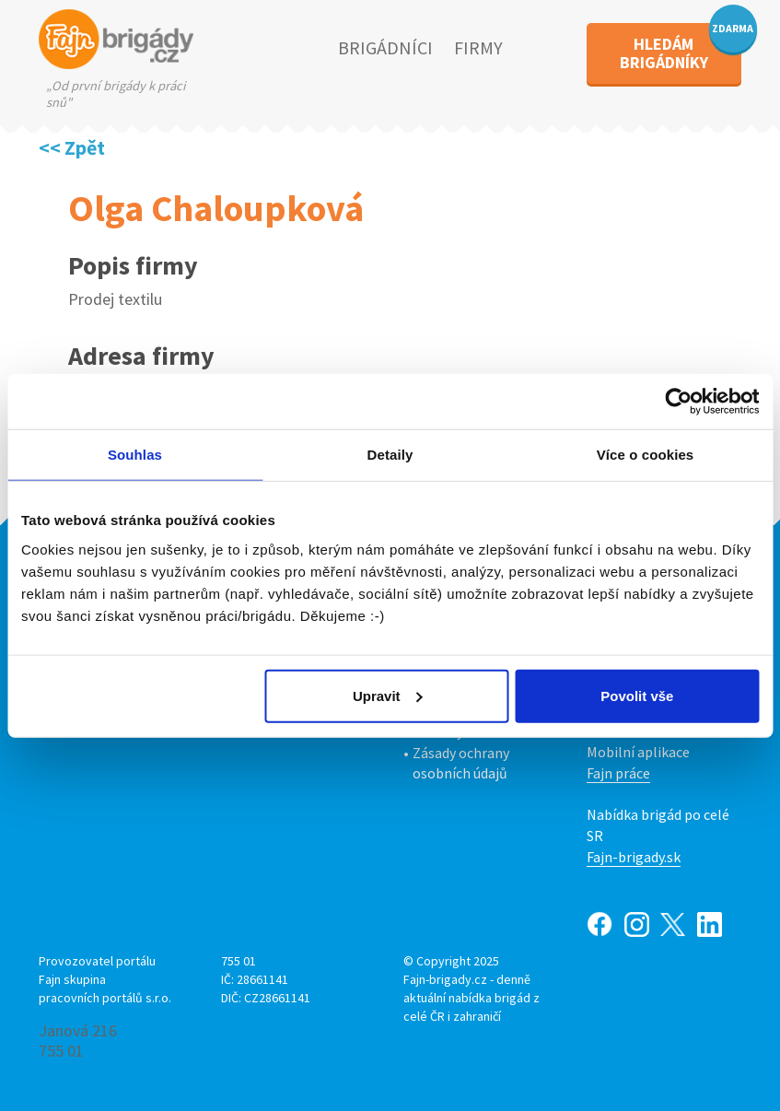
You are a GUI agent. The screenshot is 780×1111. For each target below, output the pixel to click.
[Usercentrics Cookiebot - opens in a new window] (678, 401)
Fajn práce (618, 773)
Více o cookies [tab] (645, 454)
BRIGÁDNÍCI (385, 47)
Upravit (388, 695)
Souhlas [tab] (135, 454)
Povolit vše (636, 695)
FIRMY (478, 47)
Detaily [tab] (390, 454)
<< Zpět (72, 147)
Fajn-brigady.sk (634, 857)
